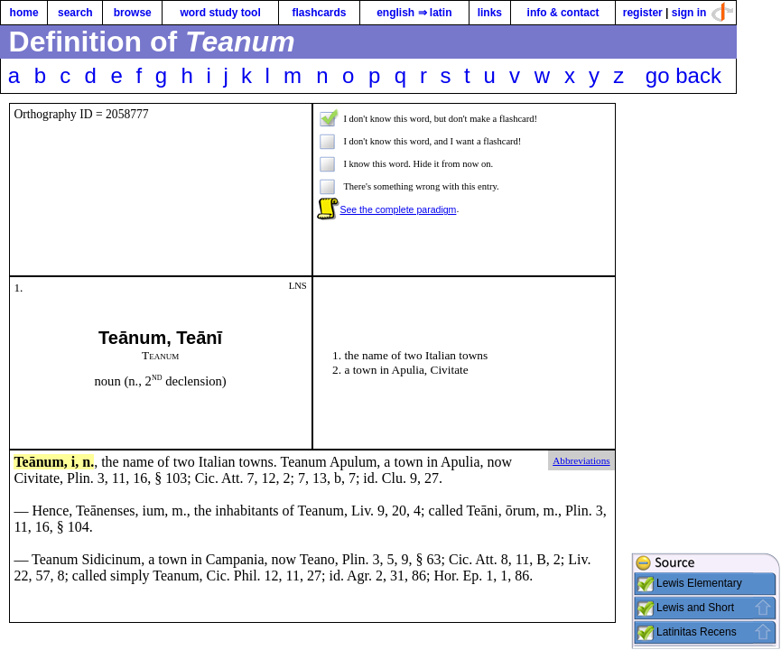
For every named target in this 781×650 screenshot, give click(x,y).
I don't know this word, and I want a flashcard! (432, 141)
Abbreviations (581, 460)
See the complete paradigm (397, 209)
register (643, 12)
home (24, 12)
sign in (689, 12)
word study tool (220, 12)
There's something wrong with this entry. (420, 186)
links (490, 12)
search (75, 12)
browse (133, 12)
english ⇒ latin (414, 12)
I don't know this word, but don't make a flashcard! (440, 119)
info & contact (563, 12)
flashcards (319, 12)
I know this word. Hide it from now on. (418, 164)
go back (683, 75)
